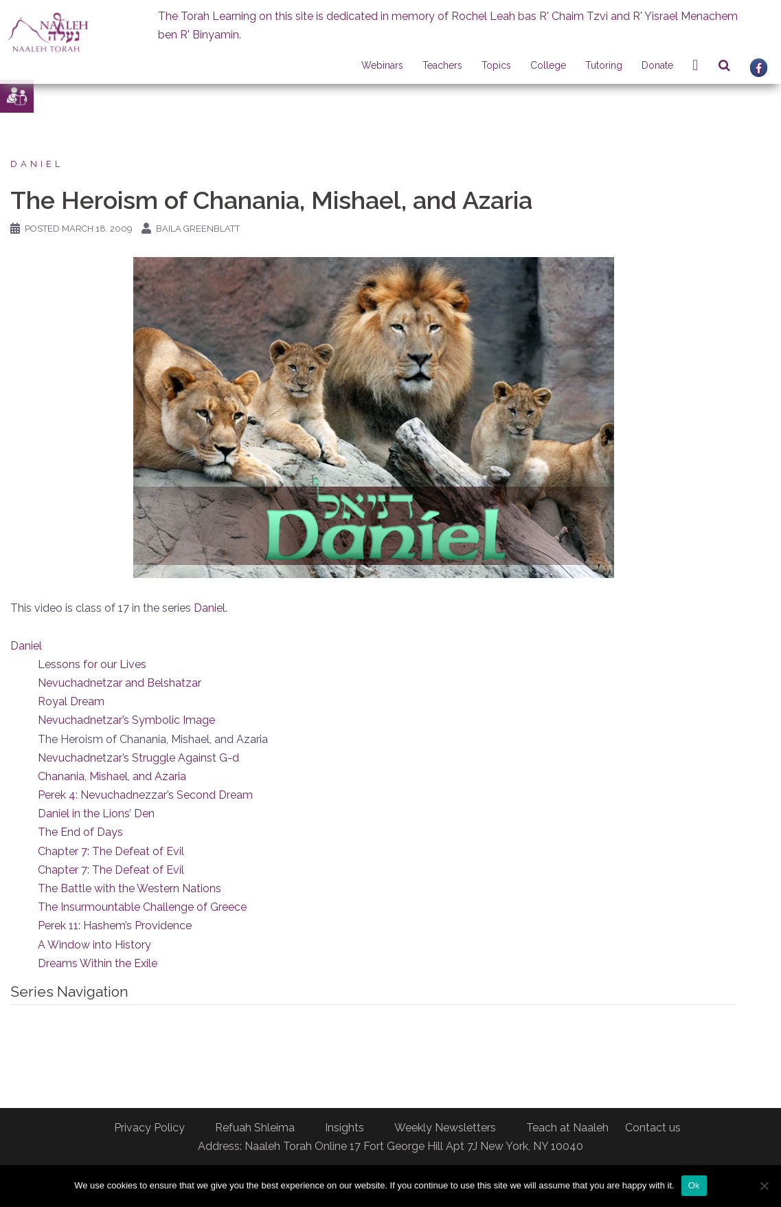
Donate (657, 65)
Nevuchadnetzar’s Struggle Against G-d (138, 757)
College (548, 65)
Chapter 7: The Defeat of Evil (111, 851)
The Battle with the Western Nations (129, 888)
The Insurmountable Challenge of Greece (142, 906)
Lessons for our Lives (92, 664)
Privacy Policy (149, 1127)
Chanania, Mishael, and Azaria (112, 776)
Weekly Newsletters (445, 1127)
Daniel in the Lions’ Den (96, 813)
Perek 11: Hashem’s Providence (115, 925)
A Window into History (94, 944)
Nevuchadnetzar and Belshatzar (119, 682)
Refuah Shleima (255, 1127)
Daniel (36, 164)
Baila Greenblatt (198, 228)
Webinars (382, 65)
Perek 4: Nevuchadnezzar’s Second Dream (145, 794)
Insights (344, 1127)
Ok (694, 1185)
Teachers (442, 65)
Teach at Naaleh (567, 1127)
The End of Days (80, 832)
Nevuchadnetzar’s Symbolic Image (126, 720)
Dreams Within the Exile (97, 963)
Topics (496, 65)
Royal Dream (71, 701)
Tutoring (603, 65)
